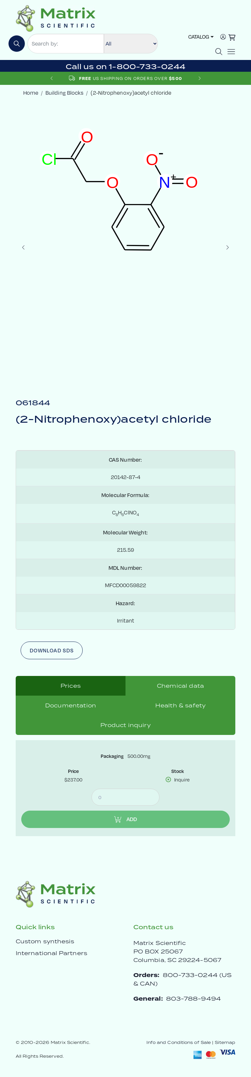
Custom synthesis (45, 941)
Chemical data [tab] (180, 685)
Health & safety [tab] (180, 705)
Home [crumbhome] (30, 92)
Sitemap (225, 1042)
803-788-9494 (193, 998)
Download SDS (52, 650)
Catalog (198, 36)
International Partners (51, 953)
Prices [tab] (70, 685)
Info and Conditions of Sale (178, 1042)
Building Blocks (64, 92)
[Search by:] (65, 43)
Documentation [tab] (70, 705)
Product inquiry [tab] (125, 725)
